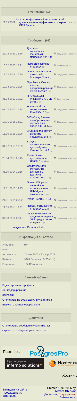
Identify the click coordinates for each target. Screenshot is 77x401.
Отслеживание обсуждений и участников (27, 299)
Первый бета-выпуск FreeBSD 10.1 (39, 207)
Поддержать (66, 394)
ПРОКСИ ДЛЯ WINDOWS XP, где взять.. (39, 98)
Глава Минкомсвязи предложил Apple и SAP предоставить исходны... (40, 218)
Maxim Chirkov (65, 391)
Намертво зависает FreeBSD (38, 65)
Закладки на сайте (15, 389)
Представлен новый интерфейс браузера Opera (39, 74)
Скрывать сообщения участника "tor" (24, 330)
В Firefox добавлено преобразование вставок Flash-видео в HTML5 (39, 121)
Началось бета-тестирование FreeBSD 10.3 (37, 109)
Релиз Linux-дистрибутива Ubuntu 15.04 (37, 158)
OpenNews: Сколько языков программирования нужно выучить (40, 86)
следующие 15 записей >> (28, 227)
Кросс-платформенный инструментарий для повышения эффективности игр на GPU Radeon (41, 22)
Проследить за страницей (12, 394)
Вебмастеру (68, 397)
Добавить (50, 394)
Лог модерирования (14, 290)
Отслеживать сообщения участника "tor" (26, 325)
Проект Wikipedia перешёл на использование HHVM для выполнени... (37, 188)
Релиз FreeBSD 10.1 (39, 198)
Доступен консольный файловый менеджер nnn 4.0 (39, 52)
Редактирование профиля (18, 285)
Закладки (8, 294)
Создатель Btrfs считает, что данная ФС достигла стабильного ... (37, 171)
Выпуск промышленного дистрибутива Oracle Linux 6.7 (38, 146)
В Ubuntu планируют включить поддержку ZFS (39, 133)
